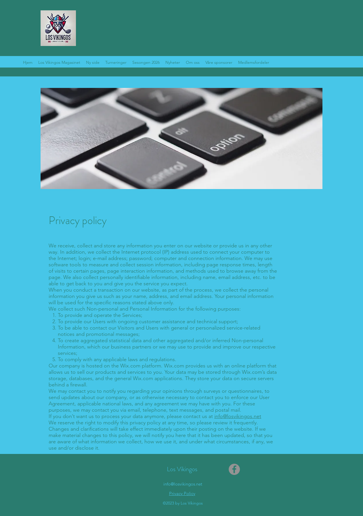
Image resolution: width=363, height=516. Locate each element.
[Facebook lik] (263, 469)
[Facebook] (234, 469)
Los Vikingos (182, 469)
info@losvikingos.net (237, 416)
